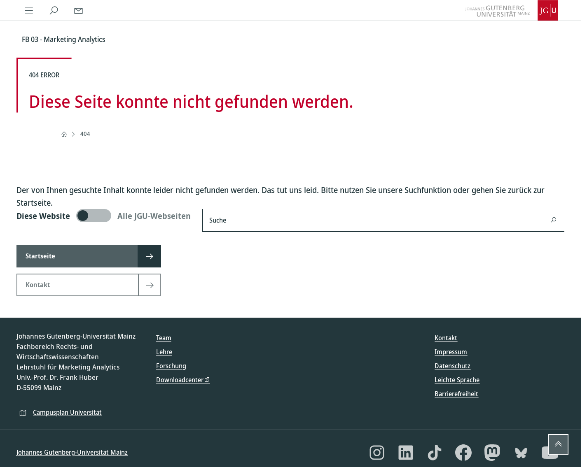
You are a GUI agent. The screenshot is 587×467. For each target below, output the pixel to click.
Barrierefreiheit (456, 393)
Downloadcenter (179, 379)
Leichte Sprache (457, 379)
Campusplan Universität (67, 412)
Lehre (164, 351)
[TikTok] (434, 452)
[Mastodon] (492, 452)
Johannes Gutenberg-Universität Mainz (72, 452)
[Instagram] (377, 452)
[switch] (104, 215)
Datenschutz (452, 365)
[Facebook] (463, 452)
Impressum (451, 351)
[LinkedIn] (406, 452)
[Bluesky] (521, 452)
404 (85, 133)
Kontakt (446, 337)
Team (163, 337)
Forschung (171, 365)
